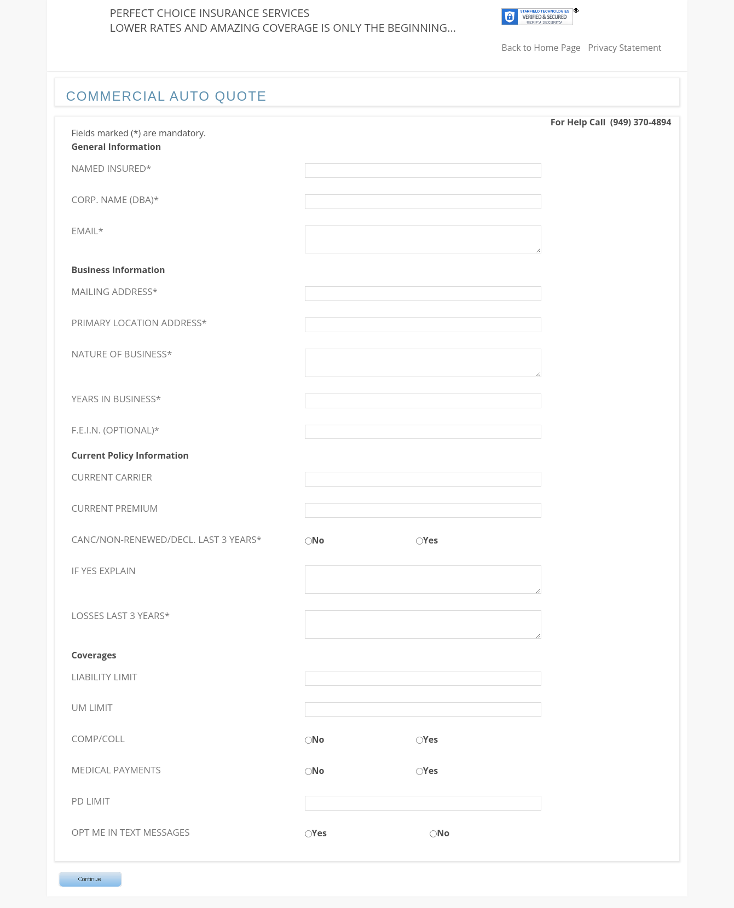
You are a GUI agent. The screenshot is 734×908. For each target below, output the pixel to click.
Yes (430, 540)
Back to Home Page (541, 48)
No (318, 540)
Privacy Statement (624, 48)
